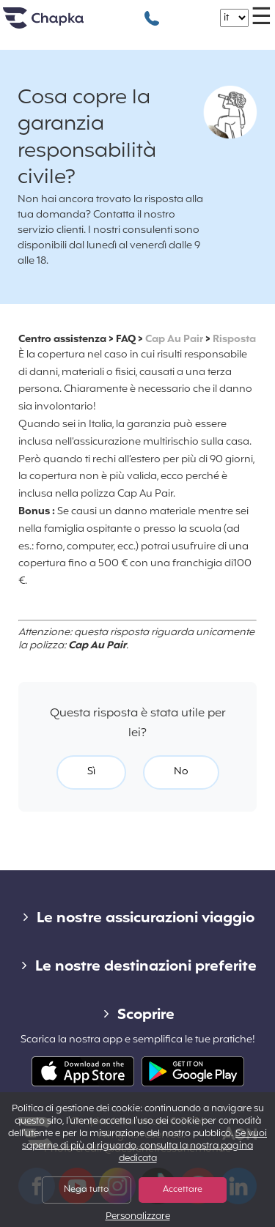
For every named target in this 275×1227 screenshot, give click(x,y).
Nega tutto (86, 1189)
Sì (91, 771)
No (181, 771)
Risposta (234, 339)
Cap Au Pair (174, 339)
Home (61, 23)
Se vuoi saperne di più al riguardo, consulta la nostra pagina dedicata (144, 1146)
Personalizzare (138, 1217)
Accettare (182, 1189)
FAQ (126, 339)
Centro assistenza (62, 339)
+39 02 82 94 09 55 (151, 11)
